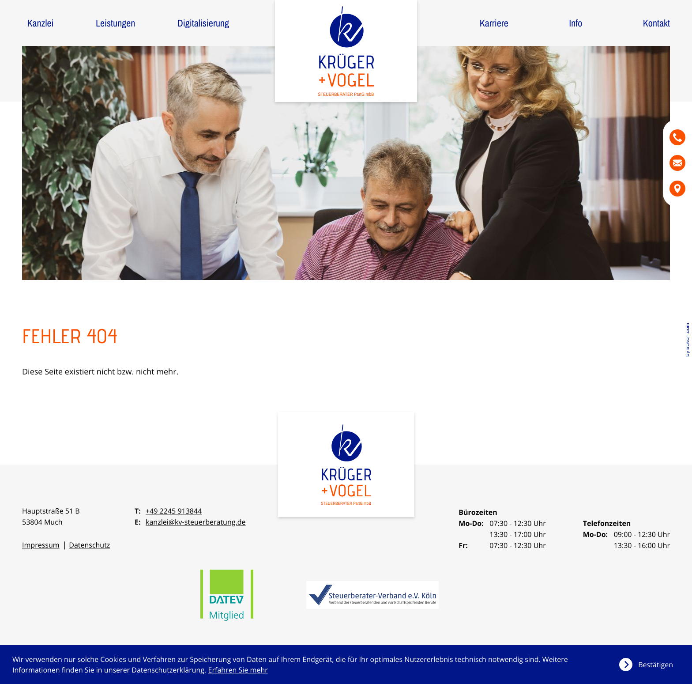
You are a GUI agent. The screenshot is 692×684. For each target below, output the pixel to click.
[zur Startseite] (346, 51)
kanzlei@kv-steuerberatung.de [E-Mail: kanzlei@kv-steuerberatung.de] (196, 522)
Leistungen (115, 23)
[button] (677, 137)
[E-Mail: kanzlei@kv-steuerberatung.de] (677, 163)
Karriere (494, 23)
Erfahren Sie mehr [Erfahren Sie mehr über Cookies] (238, 670)
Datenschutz (89, 545)
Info (575, 23)
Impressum (41, 545)
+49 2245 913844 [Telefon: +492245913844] (174, 511)
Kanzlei (40, 23)
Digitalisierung (203, 23)
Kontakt (656, 23)
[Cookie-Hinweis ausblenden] (649, 664)
